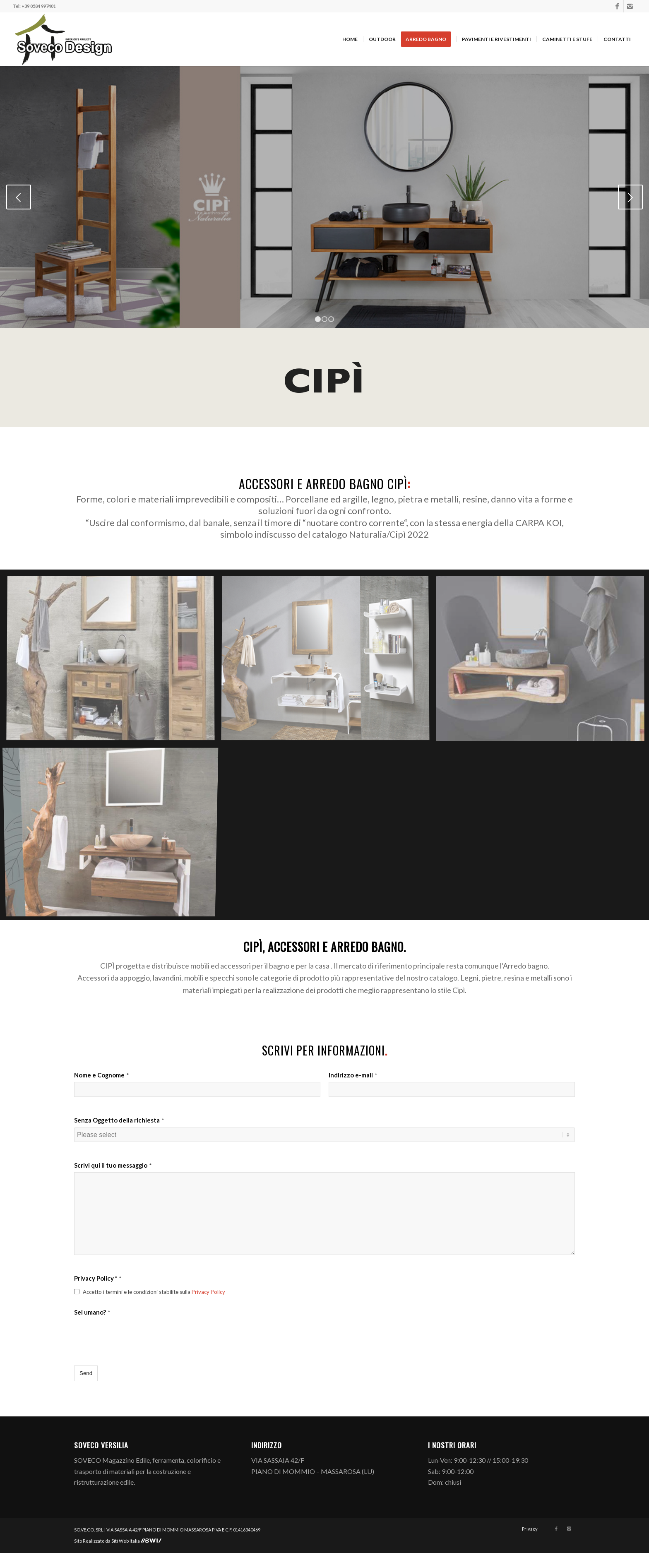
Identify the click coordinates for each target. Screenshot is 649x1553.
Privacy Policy (208, 1292)
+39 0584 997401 (39, 6)
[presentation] (137, 1336)
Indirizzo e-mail (353, 1075)
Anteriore (18, 197)
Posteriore (630, 197)
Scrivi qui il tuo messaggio (112, 1165)
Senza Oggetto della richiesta (119, 1120)
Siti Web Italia (126, 1540)
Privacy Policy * (97, 1278)
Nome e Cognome (101, 1075)
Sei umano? (92, 1312)
